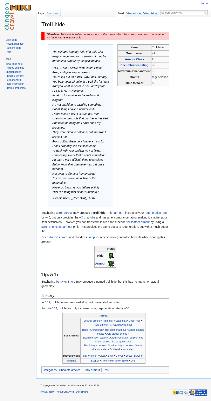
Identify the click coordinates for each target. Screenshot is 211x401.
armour (118, 212)
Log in (204, 3)
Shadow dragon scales (120, 345)
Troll (106, 370)
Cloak (102, 355)
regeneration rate (156, 212)
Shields (71, 360)
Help (8, 51)
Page (41, 13)
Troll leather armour (115, 329)
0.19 (47, 302)
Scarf (111, 355)
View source (133, 13)
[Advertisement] (189, 82)
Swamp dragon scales (95, 337)
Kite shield (107, 360)
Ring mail (108, 320)
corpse (68, 212)
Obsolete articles (69, 370)
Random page (13, 47)
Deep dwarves (50, 237)
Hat (85, 355)
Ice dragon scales (121, 341)
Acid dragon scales (116, 333)
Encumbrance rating (134, 65)
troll (61, 212)
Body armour (91, 370)
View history (150, 13)
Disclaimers (82, 392)
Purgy (60, 281)
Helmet (93, 355)
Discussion (53, 13)
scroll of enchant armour (56, 226)
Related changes (15, 67)
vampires (94, 237)
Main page (11, 39)
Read (120, 13)
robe (92, 217)
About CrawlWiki (65, 392)
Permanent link (14, 80)
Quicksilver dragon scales (123, 337)
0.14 (54, 308)
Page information (15, 83)
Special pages (13, 71)
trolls (64, 237)
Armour (100, 263)
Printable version (15, 75)
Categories (50, 370)
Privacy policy (47, 392)
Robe (85, 329)
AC (81, 217)
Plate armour (101, 324)
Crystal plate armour (121, 324)
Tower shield (122, 360)
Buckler (95, 360)
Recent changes (14, 43)
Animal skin (96, 329)
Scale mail (121, 320)
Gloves (119, 355)
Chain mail (134, 320)
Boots (129, 355)
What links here (14, 63)
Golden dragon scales (122, 349)
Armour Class (134, 59)
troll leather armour (138, 222)
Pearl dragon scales (95, 345)
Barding (138, 355)
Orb (133, 360)
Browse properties (16, 88)
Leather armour (92, 320)
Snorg (71, 281)
